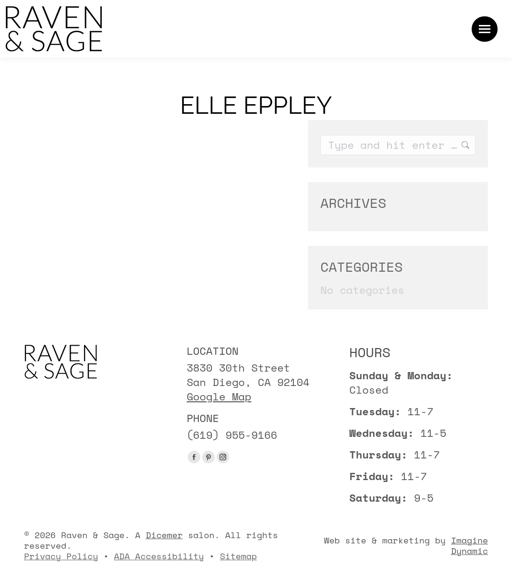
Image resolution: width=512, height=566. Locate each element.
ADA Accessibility (159, 556)
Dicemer (164, 535)
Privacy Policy (61, 556)
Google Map (219, 396)
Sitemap (238, 556)
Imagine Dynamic (469, 545)
